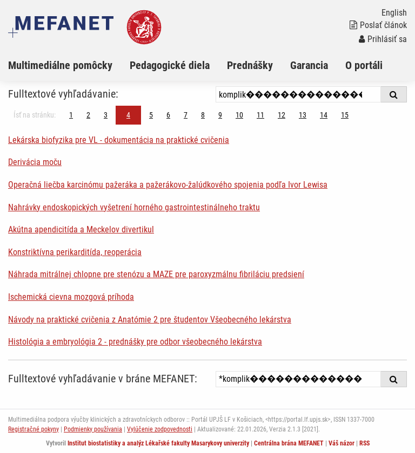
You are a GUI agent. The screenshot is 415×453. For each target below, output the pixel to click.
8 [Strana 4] (203, 115)
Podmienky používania (93, 429)
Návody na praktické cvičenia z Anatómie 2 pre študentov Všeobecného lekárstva (149, 319)
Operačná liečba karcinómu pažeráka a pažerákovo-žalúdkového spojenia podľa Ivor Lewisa (167, 185)
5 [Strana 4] (151, 115)
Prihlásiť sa (383, 39)
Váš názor (341, 443)
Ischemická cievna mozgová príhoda (71, 297)
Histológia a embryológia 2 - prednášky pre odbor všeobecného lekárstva (135, 342)
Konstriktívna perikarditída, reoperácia (75, 252)
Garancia (309, 65)
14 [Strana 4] (323, 115)
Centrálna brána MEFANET (289, 443)
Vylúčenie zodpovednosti (159, 429)
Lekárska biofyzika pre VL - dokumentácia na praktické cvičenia (118, 140)
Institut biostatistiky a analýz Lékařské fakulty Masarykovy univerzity (158, 443)
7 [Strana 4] (186, 115)
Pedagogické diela (170, 65)
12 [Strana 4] (281, 115)
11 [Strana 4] (260, 115)
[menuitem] (69, 65)
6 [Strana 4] (168, 115)
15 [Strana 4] (345, 115)
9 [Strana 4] (220, 115)
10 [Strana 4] (239, 115)
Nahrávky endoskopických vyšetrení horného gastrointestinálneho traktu (134, 207)
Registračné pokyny (33, 429)
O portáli (364, 65)
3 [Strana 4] (106, 115)
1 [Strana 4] (71, 115)
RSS (364, 443)
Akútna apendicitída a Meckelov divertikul (81, 229)
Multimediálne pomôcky (60, 65)
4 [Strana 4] (128, 115)
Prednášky (250, 65)
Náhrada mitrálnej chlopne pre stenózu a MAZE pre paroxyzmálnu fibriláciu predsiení (156, 274)
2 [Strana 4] (88, 115)
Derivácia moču (35, 162)
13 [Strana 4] (302, 115)
